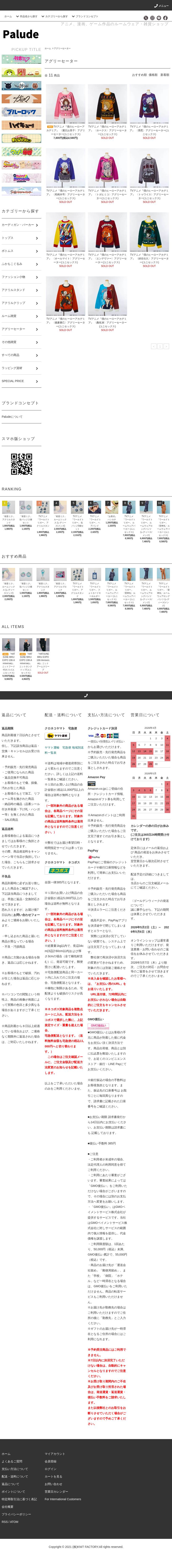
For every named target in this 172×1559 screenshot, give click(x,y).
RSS (5, 1522)
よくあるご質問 (12, 1461)
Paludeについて (12, 416)
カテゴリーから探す (54, 16)
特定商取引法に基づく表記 (19, 1499)
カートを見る (53, 1476)
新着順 (164, 74)
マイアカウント (55, 1453)
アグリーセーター (62, 48)
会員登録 (50, 1461)
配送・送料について (15, 1476)
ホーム (8, 16)
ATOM (14, 1522)
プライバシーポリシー (16, 1514)
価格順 (153, 74)
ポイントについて (13, 1491)
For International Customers (63, 1499)
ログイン (50, 1469)
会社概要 (7, 1506)
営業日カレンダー (56, 1491)
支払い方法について (15, 1469)
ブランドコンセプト (84, 16)
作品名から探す (26, 16)
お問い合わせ (53, 1484)
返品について (10, 1484)
